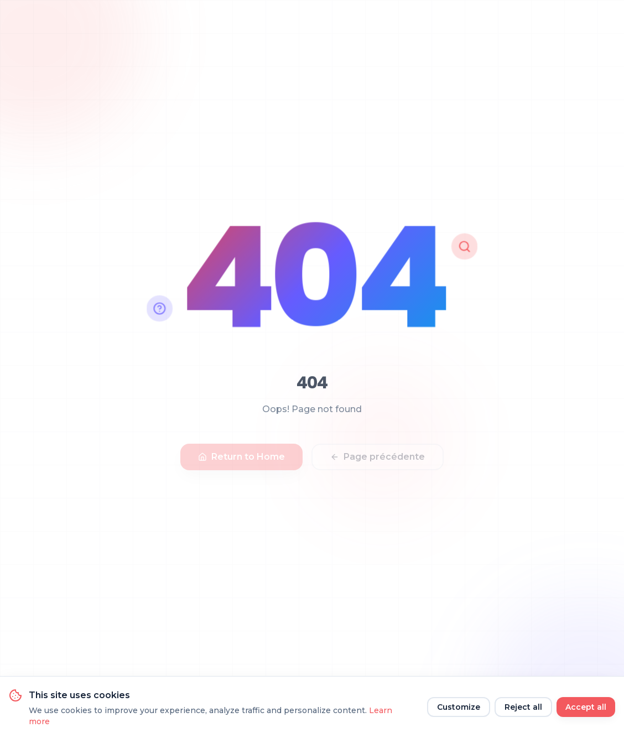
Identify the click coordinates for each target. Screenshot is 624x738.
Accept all (585, 707)
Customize (458, 707)
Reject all (523, 707)
